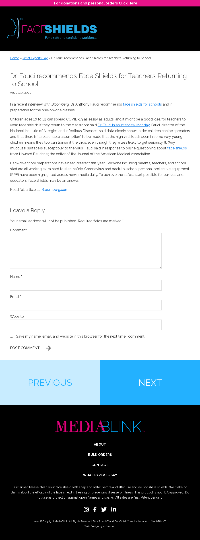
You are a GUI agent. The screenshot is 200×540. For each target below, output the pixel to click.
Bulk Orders (100, 455)
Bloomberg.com (54, 189)
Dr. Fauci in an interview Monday (124, 125)
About (100, 444)
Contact (99, 465)
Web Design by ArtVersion (100, 526)
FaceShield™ (122, 521)
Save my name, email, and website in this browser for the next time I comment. (80, 336)
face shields (177, 148)
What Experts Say (35, 58)
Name (16, 277)
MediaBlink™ (158, 521)
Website (17, 316)
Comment (18, 230)
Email (15, 297)
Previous (50, 382)
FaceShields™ (101, 521)
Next (150, 382)
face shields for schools (142, 104)
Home (14, 58)
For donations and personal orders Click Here (95, 3)
